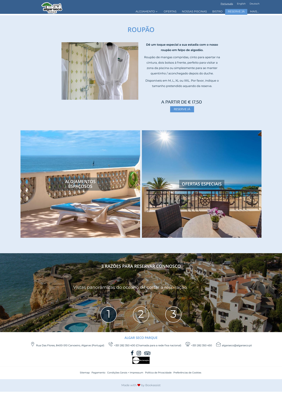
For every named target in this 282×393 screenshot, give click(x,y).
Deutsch (255, 4)
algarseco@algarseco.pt (234, 345)
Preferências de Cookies (187, 374)
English (241, 4)
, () (67, 345)
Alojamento (147, 11)
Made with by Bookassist (141, 386)
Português (227, 4)
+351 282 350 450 (198, 345)
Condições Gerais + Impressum (125, 374)
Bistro (217, 11)
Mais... (254, 11)
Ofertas (170, 11)
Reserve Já (236, 11)
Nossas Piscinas (194, 11)
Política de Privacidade (158, 374)
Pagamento (98, 374)
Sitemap (85, 374)
